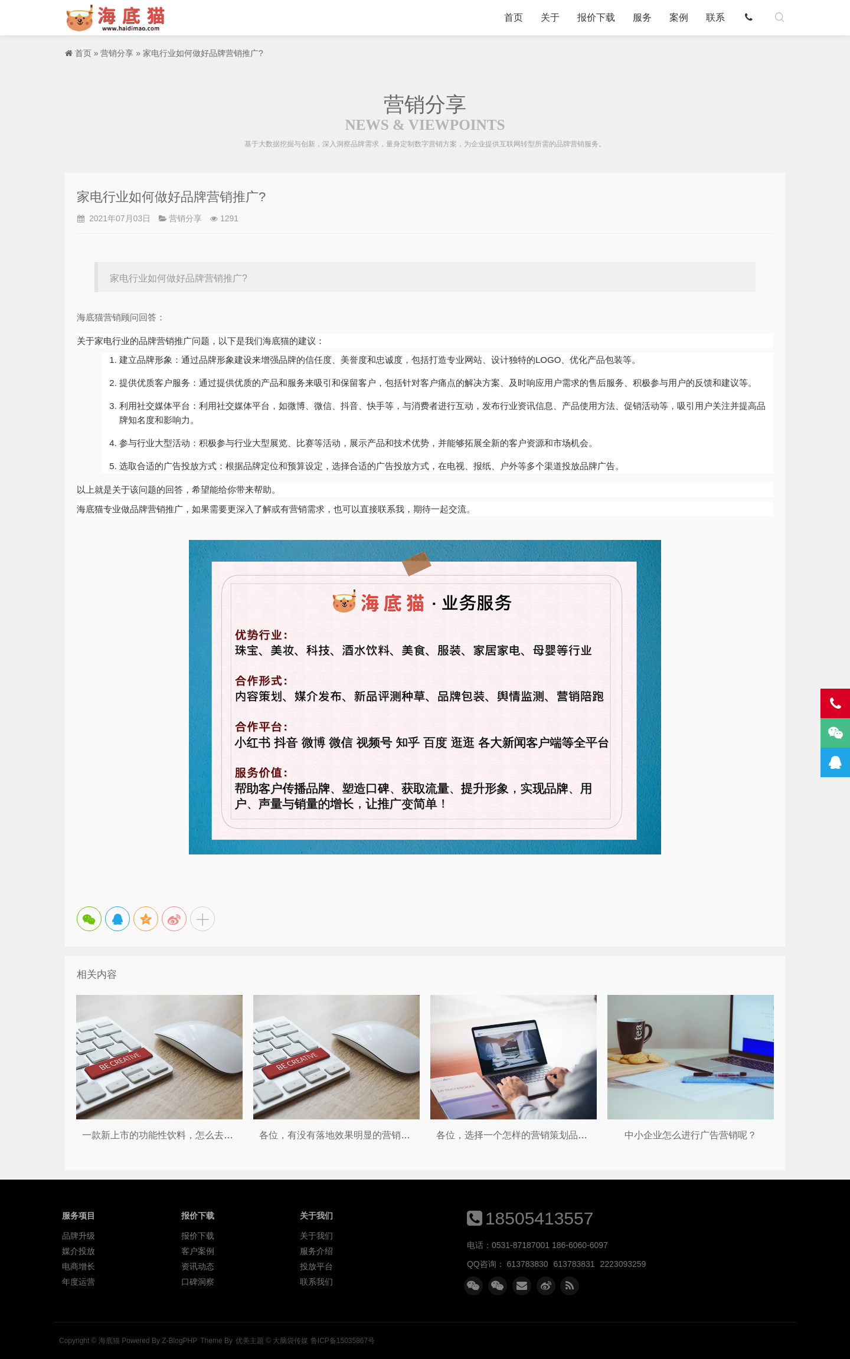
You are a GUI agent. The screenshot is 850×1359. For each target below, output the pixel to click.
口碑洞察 (197, 1281)
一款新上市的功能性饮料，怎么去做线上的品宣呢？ (190, 1135)
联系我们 (316, 1281)
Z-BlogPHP (179, 1341)
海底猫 (119, 17)
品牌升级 (78, 1235)
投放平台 (316, 1266)
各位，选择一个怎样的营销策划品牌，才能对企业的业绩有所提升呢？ (582, 1135)
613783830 (527, 1264)
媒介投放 (78, 1251)
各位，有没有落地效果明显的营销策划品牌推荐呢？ (367, 1135)
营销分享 (116, 53)
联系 (715, 17)
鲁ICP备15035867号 (342, 1341)
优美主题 (250, 1341)
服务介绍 (316, 1251)
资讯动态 (197, 1266)
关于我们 (316, 1235)
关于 (550, 17)
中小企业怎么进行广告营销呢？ (691, 1135)
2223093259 (623, 1264)
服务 (642, 17)
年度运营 (78, 1281)
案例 (678, 17)
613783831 (574, 1264)
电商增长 (78, 1266)
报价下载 (596, 17)
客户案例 (197, 1251)
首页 (513, 17)
